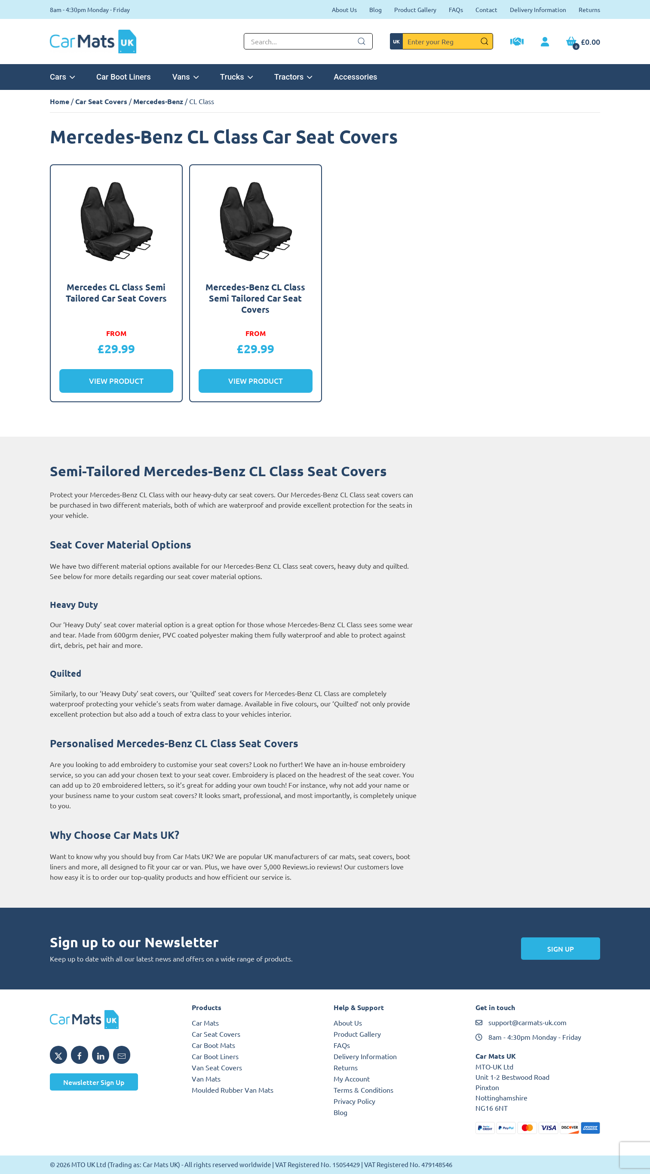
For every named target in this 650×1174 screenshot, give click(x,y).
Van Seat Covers (217, 1067)
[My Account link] (545, 42)
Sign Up (560, 948)
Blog (375, 9)
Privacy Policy (354, 1101)
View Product (116, 381)
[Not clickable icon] (308, 41)
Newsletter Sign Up (94, 1082)
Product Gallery (415, 9)
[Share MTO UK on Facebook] (79, 1055)
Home (59, 101)
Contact (486, 9)
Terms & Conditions (363, 1089)
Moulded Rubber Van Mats (232, 1089)
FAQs (456, 9)
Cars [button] (62, 76)
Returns (589, 9)
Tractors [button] (293, 76)
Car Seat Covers (101, 101)
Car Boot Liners (123, 76)
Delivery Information (538, 9)
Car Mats (205, 1022)
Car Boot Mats (213, 1045)
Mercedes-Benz (158, 101)
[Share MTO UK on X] (58, 1055)
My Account (352, 1078)
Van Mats (206, 1078)
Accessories (355, 76)
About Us (344, 9)
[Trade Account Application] (517, 42)
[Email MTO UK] (121, 1055)
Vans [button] (185, 76)
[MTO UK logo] (112, 1019)
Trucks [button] (236, 76)
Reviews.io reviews (311, 866)
